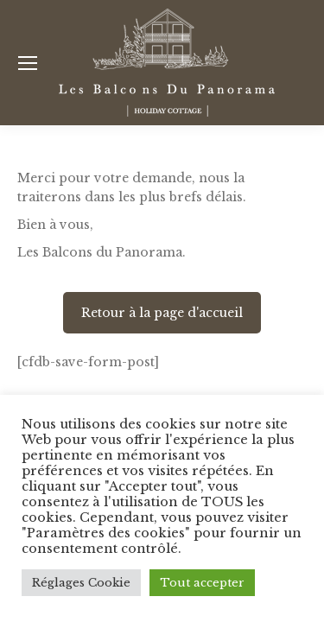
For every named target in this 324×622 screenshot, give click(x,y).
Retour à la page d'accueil (162, 313)
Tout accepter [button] (202, 582)
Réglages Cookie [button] (81, 582)
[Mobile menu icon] (27, 63)
